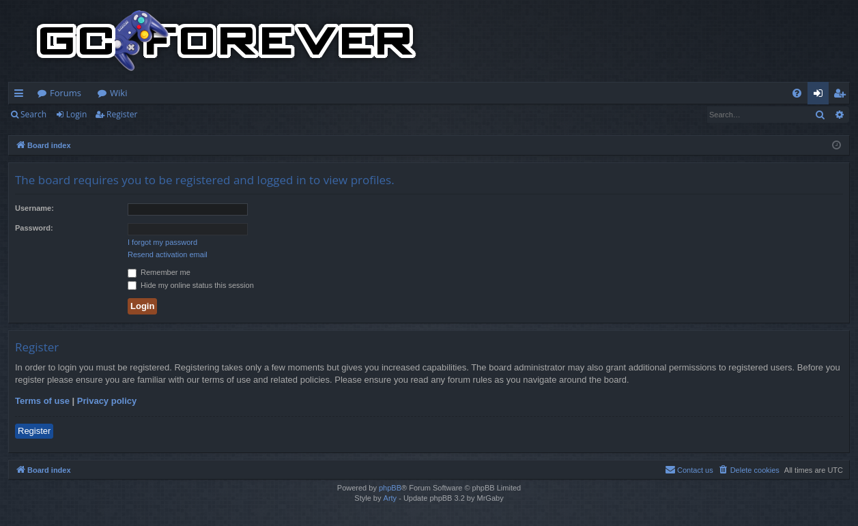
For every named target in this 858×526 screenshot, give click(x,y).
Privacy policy (107, 401)
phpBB (390, 488)
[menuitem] (796, 93)
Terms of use (42, 401)
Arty (390, 498)
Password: (34, 228)
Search (33, 114)
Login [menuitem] (821, 95)
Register (121, 114)
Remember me (159, 272)
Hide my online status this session (191, 285)
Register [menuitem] (842, 95)
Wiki (118, 93)
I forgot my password (162, 242)
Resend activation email (168, 254)
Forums (65, 93)
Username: (34, 208)
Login (76, 114)
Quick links (21, 95)
